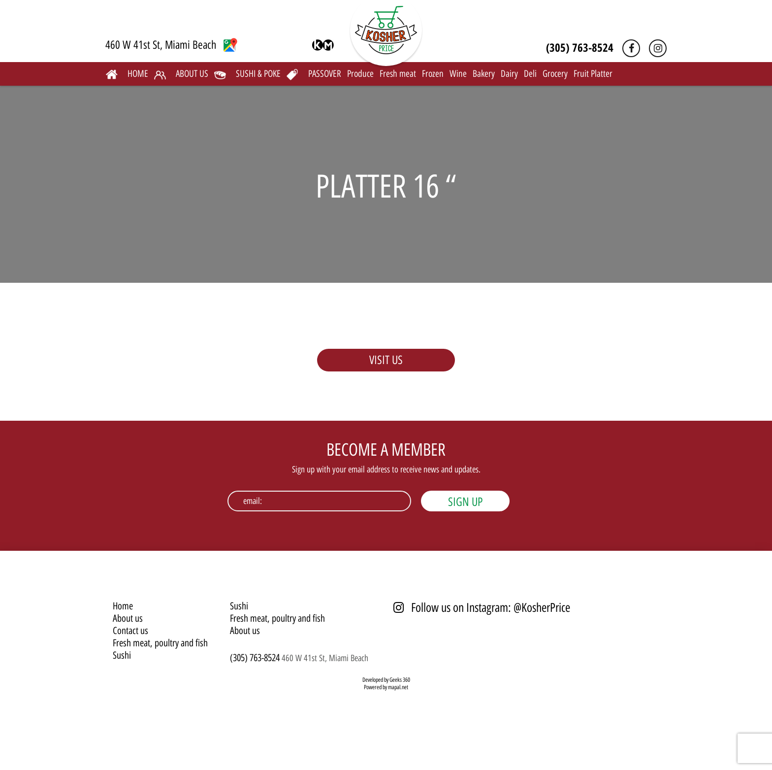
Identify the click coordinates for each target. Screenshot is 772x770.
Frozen (433, 73)
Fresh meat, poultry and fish (160, 643)
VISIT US (386, 360)
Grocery (555, 73)
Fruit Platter (593, 73)
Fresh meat (398, 73)
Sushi (122, 655)
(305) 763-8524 (579, 47)
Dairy (509, 73)
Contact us (130, 630)
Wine (458, 73)
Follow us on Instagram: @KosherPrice (481, 607)
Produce (360, 73)
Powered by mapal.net (386, 687)
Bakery (484, 73)
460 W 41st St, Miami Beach (171, 45)
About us (128, 618)
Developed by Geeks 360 (386, 679)
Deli (530, 73)
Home (123, 606)
